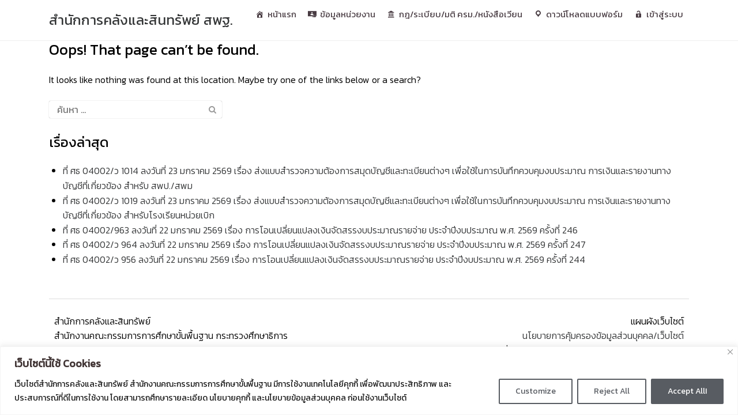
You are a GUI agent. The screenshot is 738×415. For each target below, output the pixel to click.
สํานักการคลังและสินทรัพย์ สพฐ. (141, 20)
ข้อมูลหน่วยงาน (347, 14)
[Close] (730, 351)
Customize (535, 391)
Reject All (612, 391)
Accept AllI (687, 391)
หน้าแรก (282, 14)
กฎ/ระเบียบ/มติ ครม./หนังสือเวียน (460, 14)
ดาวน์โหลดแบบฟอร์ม (584, 14)
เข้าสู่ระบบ (664, 14)
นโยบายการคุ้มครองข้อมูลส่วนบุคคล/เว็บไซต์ (604, 335)
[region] (369, 380)
